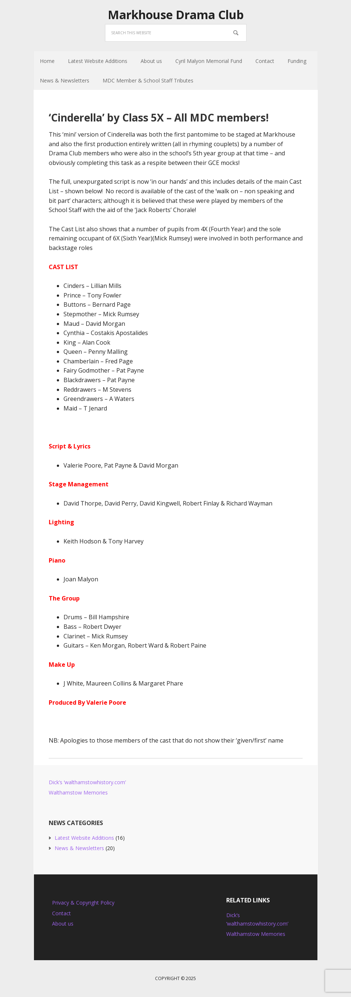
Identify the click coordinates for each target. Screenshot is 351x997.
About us (62, 923)
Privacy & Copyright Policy (83, 902)
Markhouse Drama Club (176, 14)
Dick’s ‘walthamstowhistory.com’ (87, 782)
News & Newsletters (79, 848)
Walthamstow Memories (78, 792)
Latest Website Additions (84, 837)
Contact (61, 913)
